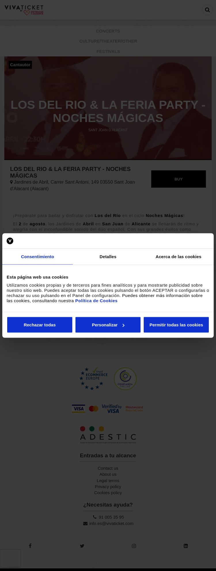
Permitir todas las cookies (176, 324)
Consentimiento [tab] (37, 256)
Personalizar (108, 324)
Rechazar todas (40, 324)
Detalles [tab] (108, 256)
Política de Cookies (96, 300)
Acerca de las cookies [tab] (178, 256)
